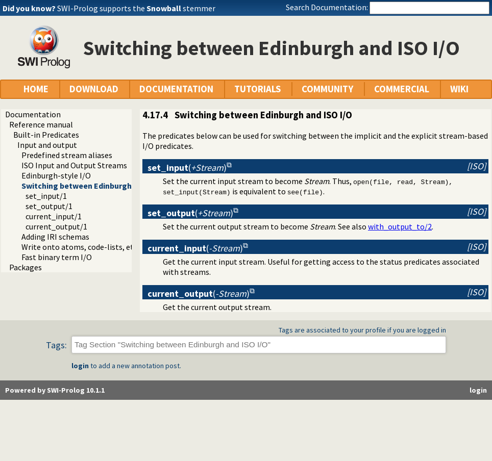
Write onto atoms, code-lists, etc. (80, 247)
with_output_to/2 (400, 226)
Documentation (33, 114)
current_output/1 (56, 226)
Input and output (47, 145)
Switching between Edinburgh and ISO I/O (97, 186)
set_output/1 (49, 206)
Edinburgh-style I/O (56, 175)
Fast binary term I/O (56, 257)
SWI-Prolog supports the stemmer (136, 8)
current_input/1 (54, 216)
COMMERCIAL (401, 89)
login (80, 365)
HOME (35, 89)
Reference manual (41, 124)
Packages (25, 267)
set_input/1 (46, 196)
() (187, 167)
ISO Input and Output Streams (74, 165)
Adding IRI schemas (55, 237)
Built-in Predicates (46, 135)
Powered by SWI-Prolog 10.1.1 (55, 390)
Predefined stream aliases (66, 155)
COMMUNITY (327, 89)
